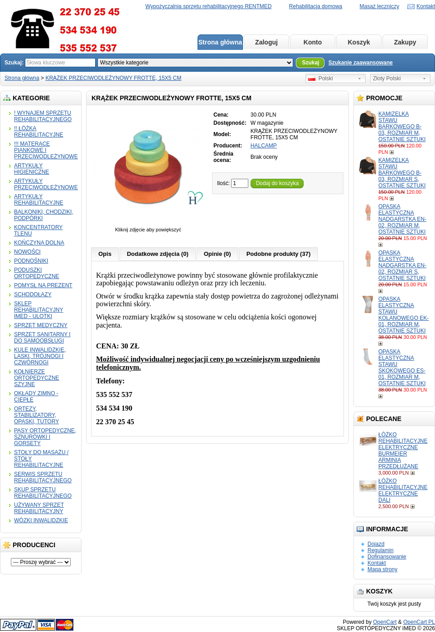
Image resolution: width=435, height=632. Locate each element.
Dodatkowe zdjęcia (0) (157, 253)
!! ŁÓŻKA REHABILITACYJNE (38, 131)
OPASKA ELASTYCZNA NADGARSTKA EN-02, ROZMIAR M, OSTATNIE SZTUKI (402, 219)
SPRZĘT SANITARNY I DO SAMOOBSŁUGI (42, 337)
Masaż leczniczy (379, 6)
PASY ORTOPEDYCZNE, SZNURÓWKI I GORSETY (45, 436)
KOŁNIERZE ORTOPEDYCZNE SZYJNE (36, 377)
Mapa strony (382, 569)
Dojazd (375, 544)
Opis (104, 253)
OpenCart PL (419, 622)
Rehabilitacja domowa (315, 6)
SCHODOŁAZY (33, 294)
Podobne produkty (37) (278, 253)
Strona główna (220, 42)
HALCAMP (264, 145)
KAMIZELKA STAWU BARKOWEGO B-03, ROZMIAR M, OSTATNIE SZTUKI (401, 126)
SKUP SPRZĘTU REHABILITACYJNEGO (43, 492)
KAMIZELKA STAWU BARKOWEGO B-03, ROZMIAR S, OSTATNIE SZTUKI (401, 173)
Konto (313, 42)
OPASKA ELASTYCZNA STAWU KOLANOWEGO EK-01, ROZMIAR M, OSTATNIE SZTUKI (403, 315)
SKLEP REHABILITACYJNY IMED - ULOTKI (38, 309)
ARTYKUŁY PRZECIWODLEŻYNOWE (46, 184)
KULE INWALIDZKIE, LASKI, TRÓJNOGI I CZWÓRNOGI (40, 356)
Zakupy (405, 42)
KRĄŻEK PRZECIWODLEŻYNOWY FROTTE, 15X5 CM (113, 78)
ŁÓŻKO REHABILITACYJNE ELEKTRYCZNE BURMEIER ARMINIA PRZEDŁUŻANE (402, 450)
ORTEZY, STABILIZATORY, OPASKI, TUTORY (36, 415)
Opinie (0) (217, 253)
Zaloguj (266, 42)
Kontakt (425, 6)
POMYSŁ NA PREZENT (43, 285)
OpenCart (384, 622)
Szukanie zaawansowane (361, 62)
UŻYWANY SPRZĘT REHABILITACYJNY (39, 508)
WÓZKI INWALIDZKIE (41, 520)
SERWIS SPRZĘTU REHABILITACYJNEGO (43, 477)
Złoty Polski (387, 78)
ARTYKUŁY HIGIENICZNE (31, 168)
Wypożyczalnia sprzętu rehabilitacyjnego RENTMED (208, 6)
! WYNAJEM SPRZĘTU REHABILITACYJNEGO (43, 116)
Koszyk (359, 42)
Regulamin (380, 550)
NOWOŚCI (27, 252)
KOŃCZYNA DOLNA (39, 243)
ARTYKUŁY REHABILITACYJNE (38, 199)
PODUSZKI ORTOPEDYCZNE (36, 273)
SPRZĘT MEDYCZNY (41, 325)
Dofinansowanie (386, 557)
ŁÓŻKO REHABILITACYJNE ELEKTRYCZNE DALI (402, 490)
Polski (320, 78)
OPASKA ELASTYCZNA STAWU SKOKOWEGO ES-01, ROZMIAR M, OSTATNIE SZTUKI (401, 367)
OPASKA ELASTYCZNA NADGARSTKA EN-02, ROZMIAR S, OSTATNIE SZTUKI (402, 265)
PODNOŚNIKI (31, 261)
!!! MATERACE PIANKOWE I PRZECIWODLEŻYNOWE (46, 150)
